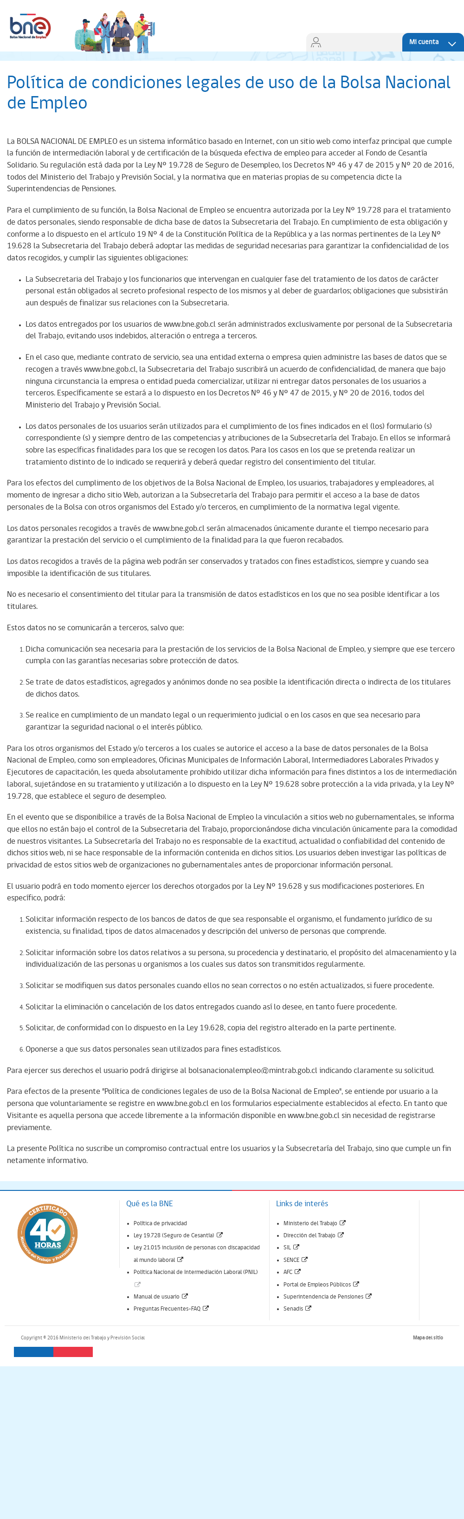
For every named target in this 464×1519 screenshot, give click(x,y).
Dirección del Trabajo (314, 1236)
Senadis (298, 1309)
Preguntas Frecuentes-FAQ (172, 1309)
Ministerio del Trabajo (315, 1224)
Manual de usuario (161, 1297)
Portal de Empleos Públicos (322, 1285)
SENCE (296, 1260)
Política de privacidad (160, 1224)
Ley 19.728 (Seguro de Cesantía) (179, 1236)
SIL (292, 1248)
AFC (293, 1272)
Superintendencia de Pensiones (328, 1297)
